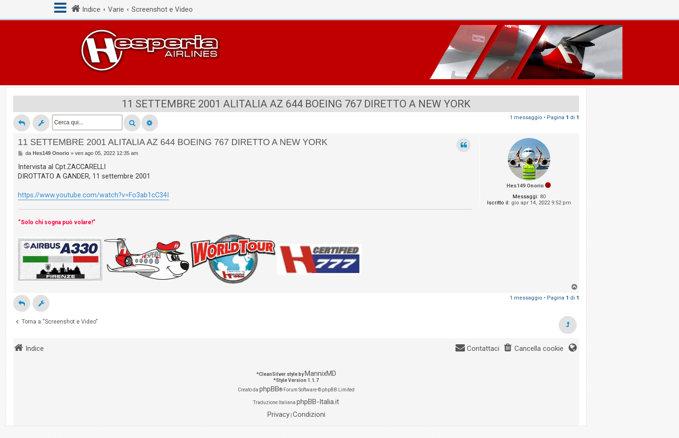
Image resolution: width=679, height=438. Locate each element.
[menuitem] (533, 349)
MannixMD (320, 373)
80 (543, 197)
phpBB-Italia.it (318, 401)
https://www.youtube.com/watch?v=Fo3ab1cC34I (93, 195)
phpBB (269, 389)
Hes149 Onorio (525, 186)
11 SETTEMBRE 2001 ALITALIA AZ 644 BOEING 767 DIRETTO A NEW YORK (296, 104)
